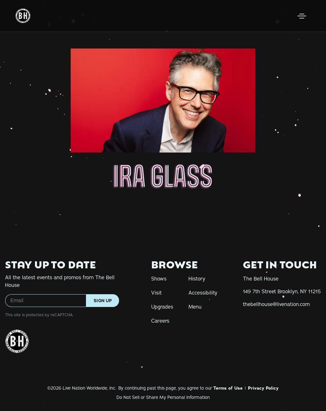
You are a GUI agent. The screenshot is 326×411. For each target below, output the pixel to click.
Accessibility (202, 292)
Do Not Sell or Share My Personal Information (163, 397)
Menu (195, 306)
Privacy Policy (263, 388)
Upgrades (162, 306)
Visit (156, 292)
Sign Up (103, 300)
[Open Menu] (301, 16)
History (196, 278)
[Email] (62, 300)
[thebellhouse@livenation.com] (276, 304)
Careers (160, 321)
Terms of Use (228, 388)
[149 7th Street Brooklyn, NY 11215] (282, 291)
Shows (159, 278)
